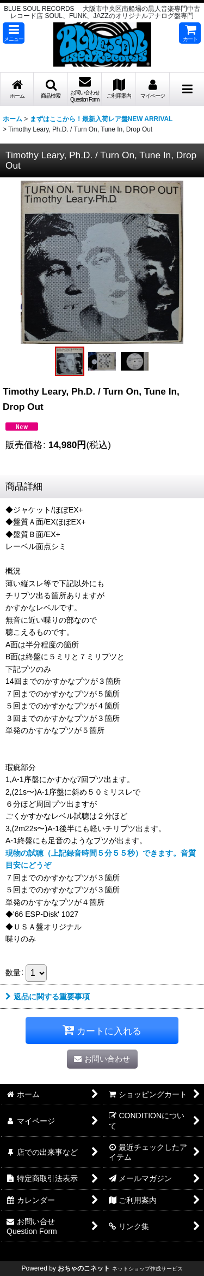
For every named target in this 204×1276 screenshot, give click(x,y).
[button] (13, 33)
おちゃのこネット (84, 1268)
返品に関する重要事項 (47, 996)
